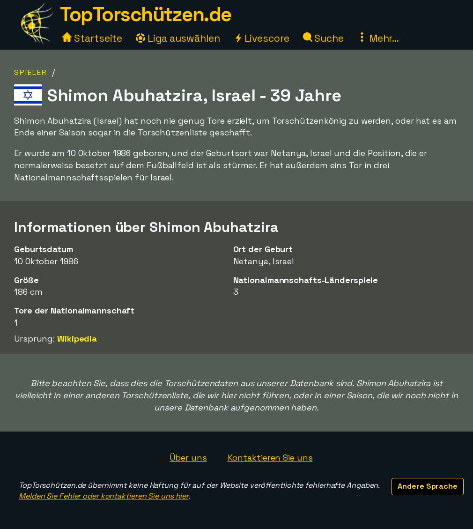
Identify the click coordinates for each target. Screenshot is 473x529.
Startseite (92, 38)
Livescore (261, 38)
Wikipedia (77, 338)
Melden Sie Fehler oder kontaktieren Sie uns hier (103, 496)
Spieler (30, 72)
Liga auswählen (178, 38)
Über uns (188, 457)
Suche (323, 38)
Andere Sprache (428, 486)
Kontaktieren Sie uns (270, 457)
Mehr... (378, 38)
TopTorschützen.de (145, 14)
